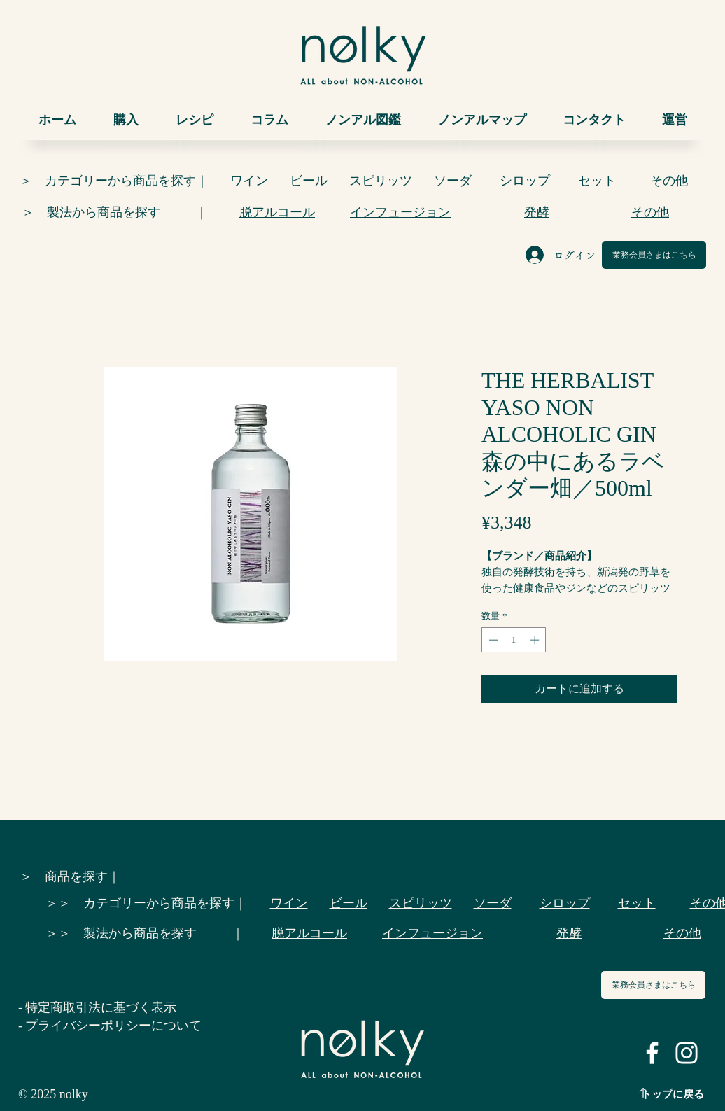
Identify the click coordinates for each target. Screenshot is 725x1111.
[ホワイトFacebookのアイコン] (652, 1053)
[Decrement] (492, 640)
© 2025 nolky (53, 1094)
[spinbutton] (514, 640)
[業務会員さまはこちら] (654, 255)
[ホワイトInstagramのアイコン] (686, 1053)
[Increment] (536, 640)
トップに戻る (672, 1094)
